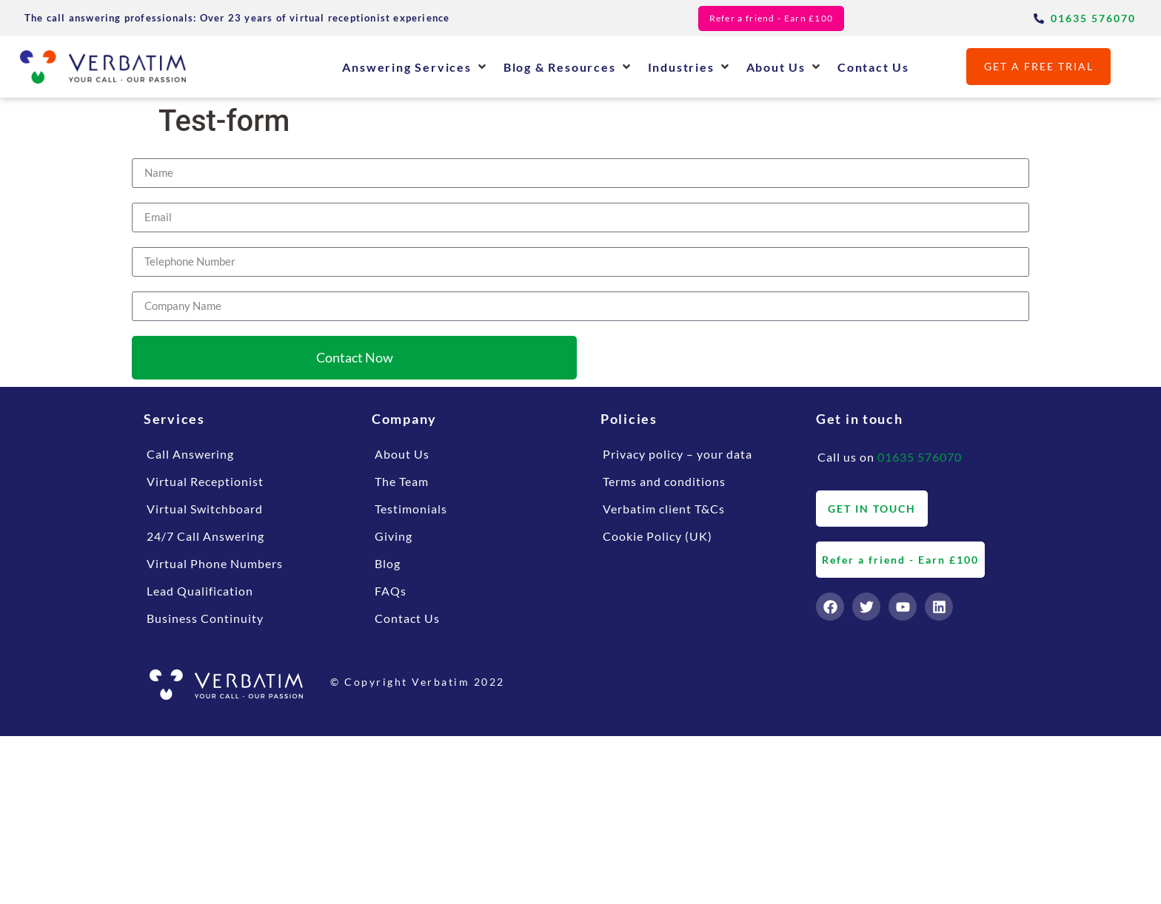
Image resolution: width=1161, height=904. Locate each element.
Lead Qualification (200, 591)
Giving (393, 536)
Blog (388, 563)
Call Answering (190, 454)
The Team (402, 481)
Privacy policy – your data (677, 454)
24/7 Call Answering (205, 536)
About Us (402, 454)
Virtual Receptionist (205, 481)
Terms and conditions (664, 481)
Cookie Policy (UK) (657, 536)
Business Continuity (205, 618)
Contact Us (407, 618)
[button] (415, 67)
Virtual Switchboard (205, 509)
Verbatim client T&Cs (664, 509)
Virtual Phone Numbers (215, 563)
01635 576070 (919, 457)
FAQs (390, 591)
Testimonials (411, 509)
